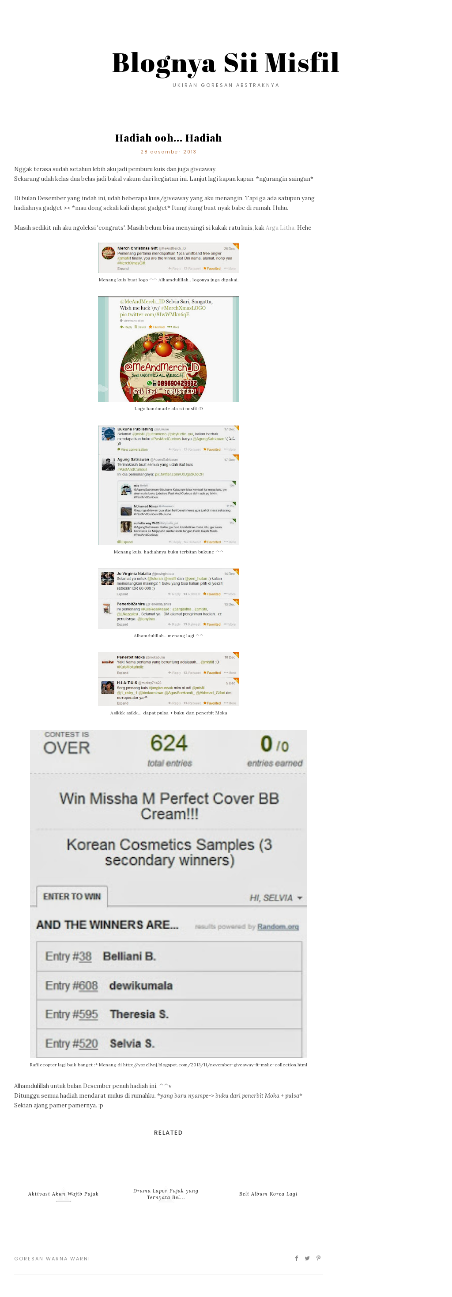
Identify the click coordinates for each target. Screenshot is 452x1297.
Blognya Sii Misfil (226, 61)
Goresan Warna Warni (52, 1258)
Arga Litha (280, 228)
